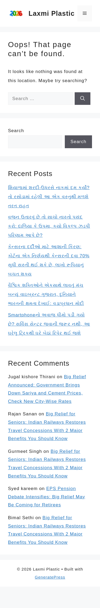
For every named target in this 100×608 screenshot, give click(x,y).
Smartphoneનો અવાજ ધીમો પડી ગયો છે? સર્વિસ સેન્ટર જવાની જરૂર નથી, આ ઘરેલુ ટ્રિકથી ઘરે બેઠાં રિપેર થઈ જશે (49, 324)
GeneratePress (50, 577)
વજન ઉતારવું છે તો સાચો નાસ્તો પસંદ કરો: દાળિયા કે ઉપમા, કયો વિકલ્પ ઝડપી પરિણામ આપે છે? (49, 226)
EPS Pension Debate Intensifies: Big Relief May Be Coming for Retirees (46, 496)
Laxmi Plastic (52, 13)
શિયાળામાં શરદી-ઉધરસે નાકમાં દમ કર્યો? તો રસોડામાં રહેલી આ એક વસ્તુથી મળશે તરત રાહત (49, 196)
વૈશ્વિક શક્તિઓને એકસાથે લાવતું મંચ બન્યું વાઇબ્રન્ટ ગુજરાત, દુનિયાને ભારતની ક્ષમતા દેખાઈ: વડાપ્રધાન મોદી (46, 294)
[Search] (82, 98)
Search (16, 130)
